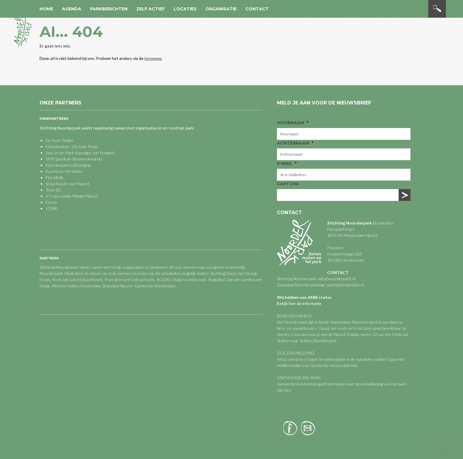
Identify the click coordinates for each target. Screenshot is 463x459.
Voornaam (292, 122)
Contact (257, 9)
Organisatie (221, 9)
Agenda (71, 9)
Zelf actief (150, 9)
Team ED (53, 189)
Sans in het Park (59, 152)
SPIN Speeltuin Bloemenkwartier (74, 158)
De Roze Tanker (59, 140)
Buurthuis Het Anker (64, 171)
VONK (51, 208)
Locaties (185, 9)
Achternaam (295, 143)
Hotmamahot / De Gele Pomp (71, 146)
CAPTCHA (288, 183)
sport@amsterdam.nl (345, 284)
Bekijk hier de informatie (299, 303)
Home (46, 9)
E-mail (286, 163)
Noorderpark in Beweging (67, 165)
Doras (51, 202)
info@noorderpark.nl (336, 278)
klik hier (284, 390)
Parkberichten (109, 9)
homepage (153, 58)
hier (354, 365)
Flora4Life (54, 177)
